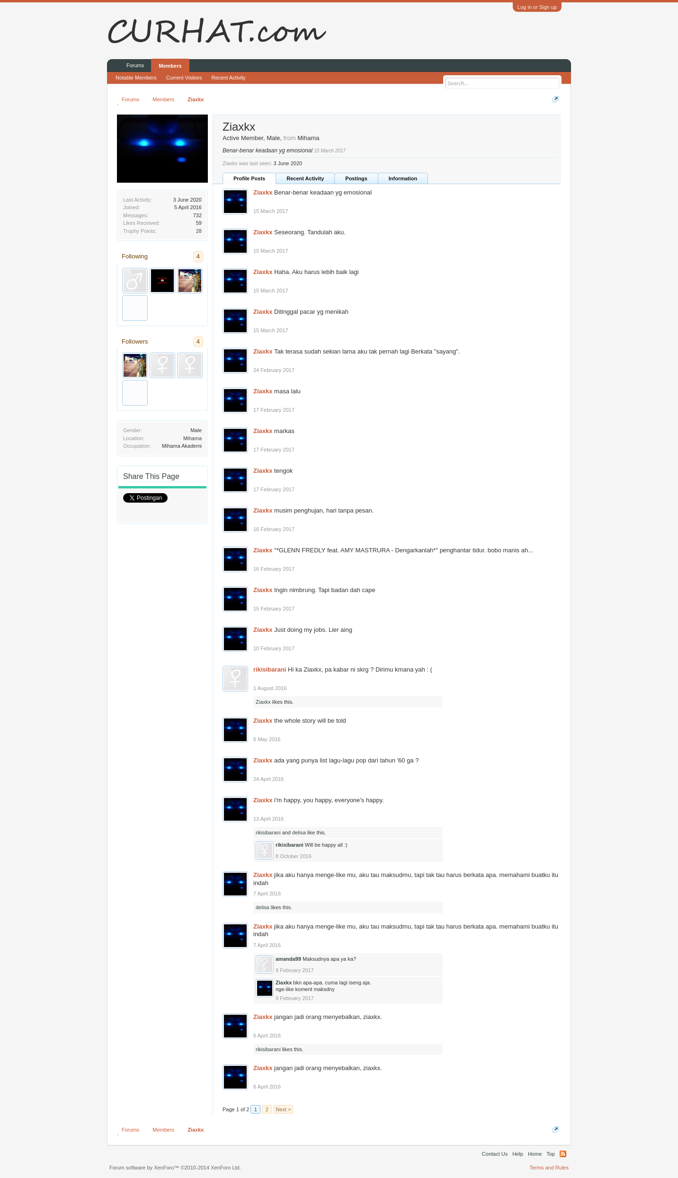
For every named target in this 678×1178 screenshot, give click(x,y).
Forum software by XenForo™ (175, 1167)
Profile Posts (249, 178)
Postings (356, 178)
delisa (299, 832)
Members (170, 66)
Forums (135, 65)
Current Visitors (184, 77)
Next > (283, 1109)
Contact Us (495, 1154)
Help (517, 1154)
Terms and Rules (549, 1167)
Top (550, 1154)
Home (535, 1154)
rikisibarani (269, 669)
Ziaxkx (262, 192)
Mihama (192, 438)
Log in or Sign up (537, 7)
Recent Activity (305, 178)
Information (403, 178)
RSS (563, 1154)
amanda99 (288, 959)
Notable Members (136, 77)
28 (199, 231)
